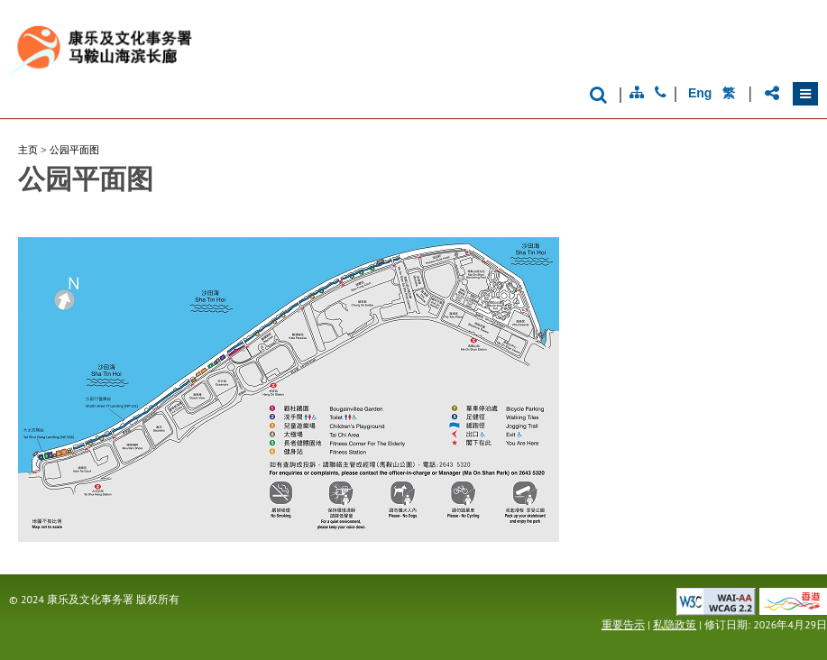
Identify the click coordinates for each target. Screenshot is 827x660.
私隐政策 (674, 624)
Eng (700, 93)
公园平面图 (74, 149)
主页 (28, 149)
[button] (805, 93)
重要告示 (623, 624)
